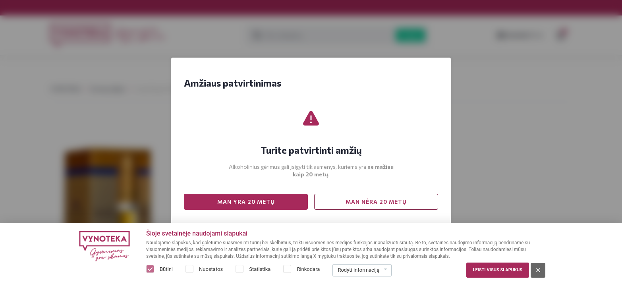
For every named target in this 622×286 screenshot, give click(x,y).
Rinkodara (308, 269)
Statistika (259, 269)
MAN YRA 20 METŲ (246, 201)
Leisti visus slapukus (497, 269)
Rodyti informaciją (358, 270)
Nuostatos (211, 269)
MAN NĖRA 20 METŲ (376, 201)
